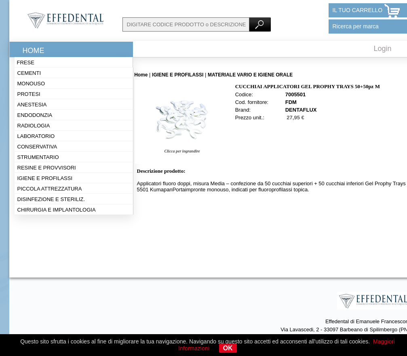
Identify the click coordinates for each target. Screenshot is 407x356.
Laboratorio (36, 136)
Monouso (31, 84)
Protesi (28, 94)
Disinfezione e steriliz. (51, 199)
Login (383, 48)
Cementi (29, 73)
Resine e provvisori (46, 168)
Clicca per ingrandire (182, 151)
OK (228, 348)
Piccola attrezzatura (49, 189)
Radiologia (33, 126)
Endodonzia (35, 115)
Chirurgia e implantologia (56, 210)
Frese (25, 62)
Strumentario (38, 157)
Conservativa (37, 147)
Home (33, 51)
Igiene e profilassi (45, 178)
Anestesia (32, 105)
